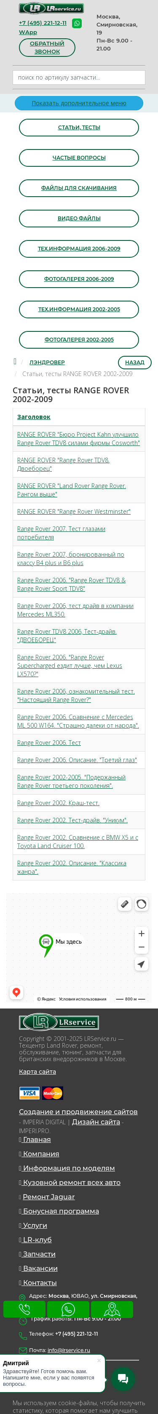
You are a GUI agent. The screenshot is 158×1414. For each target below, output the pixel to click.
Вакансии (38, 1269)
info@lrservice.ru (69, 1350)
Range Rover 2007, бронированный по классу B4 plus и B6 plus (70, 558)
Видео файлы (79, 218)
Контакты (38, 1283)
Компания (39, 1154)
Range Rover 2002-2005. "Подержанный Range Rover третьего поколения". (71, 781)
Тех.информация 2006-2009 (79, 248)
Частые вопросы (79, 158)
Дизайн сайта (96, 1122)
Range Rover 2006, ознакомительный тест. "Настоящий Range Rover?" (76, 695)
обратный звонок (47, 47)
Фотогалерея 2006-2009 (79, 279)
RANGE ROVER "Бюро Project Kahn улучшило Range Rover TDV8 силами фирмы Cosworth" (78, 438)
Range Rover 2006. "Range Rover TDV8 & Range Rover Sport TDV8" (71, 584)
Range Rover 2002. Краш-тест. (58, 803)
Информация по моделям (67, 1168)
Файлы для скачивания (79, 188)
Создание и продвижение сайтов (78, 1112)
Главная (35, 1140)
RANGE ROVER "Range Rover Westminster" (74, 511)
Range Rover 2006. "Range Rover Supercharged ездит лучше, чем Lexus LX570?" (69, 665)
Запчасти (37, 1254)
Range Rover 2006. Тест (49, 743)
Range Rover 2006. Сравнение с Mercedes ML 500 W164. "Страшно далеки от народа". (78, 721)
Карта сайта (37, 1071)
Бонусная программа (59, 1211)
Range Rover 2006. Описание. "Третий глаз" (77, 760)
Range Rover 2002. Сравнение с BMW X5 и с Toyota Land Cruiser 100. (77, 841)
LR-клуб (35, 1240)
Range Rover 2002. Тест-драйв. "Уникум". (72, 820)
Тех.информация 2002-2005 (79, 309)
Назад (135, 362)
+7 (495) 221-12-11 (43, 22)
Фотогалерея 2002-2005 (79, 339)
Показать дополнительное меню (79, 103)
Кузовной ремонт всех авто (70, 1183)
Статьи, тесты (79, 127)
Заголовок (34, 417)
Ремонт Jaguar (49, 1197)
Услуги (33, 1226)
